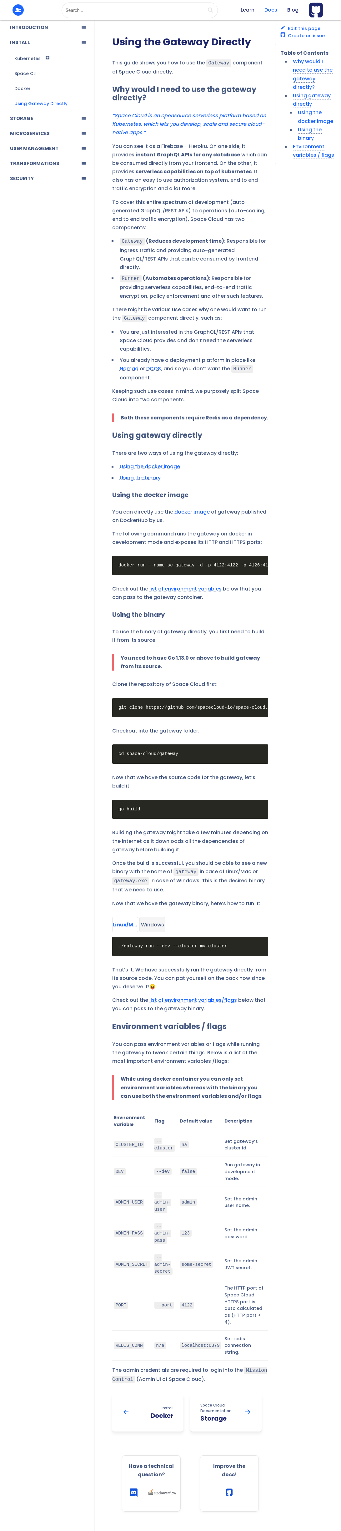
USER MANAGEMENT (34, 148)
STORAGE (21, 118)
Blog (292, 9)
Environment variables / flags (169, 1022)
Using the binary (140, 474)
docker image (192, 508)
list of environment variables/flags (193, 995)
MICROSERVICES (30, 133)
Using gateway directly (157, 432)
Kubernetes (27, 58)
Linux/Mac (125, 920)
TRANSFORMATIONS (34, 163)
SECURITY (22, 178)
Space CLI (25, 73)
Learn (247, 9)
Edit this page (300, 28)
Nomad (129, 366)
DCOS (153, 366)
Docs (270, 9)
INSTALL (20, 42)
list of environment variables (185, 585)
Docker (22, 88)
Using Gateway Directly (41, 103)
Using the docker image (150, 463)
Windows (152, 920)
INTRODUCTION (29, 27)
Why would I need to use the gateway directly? (184, 93)
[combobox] (140, 10)
